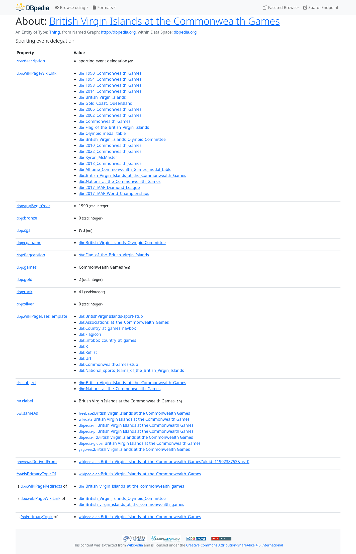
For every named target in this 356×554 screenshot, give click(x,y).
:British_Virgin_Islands (102, 97)
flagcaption (31, 255)
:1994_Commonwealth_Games (110, 79)
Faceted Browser (281, 7)
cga (24, 230)
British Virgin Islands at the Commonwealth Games (164, 21)
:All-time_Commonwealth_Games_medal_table (125, 169)
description (31, 61)
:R (83, 346)
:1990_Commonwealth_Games (110, 73)
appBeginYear (33, 205)
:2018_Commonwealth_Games (110, 163)
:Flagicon (90, 334)
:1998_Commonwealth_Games (110, 85)
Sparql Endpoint (320, 7)
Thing (54, 32)
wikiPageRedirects (41, 486)
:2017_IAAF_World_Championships (114, 193)
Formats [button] (102, 7)
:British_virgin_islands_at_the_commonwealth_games (131, 486)
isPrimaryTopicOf (36, 474)
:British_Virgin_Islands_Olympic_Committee (122, 139)
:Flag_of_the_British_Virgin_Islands (114, 127)
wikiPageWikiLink (36, 73)
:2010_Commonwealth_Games (110, 145)
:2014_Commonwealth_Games (110, 91)
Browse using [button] (70, 7)
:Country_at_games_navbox (107, 328)
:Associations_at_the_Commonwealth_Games (124, 322)
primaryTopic (37, 516)
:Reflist (88, 352)
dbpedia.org (185, 32)
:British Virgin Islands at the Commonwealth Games (134, 413)
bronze (27, 218)
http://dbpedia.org (118, 32)
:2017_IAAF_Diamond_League (109, 187)
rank (24, 291)
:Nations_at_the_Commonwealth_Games (119, 181)
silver (25, 304)
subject (26, 382)
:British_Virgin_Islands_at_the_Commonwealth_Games (132, 175)
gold (24, 279)
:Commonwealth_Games (104, 121)
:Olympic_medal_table (102, 133)
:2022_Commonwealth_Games (110, 151)
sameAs (27, 413)
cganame (29, 242)
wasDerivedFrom (37, 461)
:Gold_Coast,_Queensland (105, 103)
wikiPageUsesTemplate (42, 316)
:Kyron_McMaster (98, 157)
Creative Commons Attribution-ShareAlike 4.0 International (234, 545)
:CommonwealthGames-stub (108, 364)
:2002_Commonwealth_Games (110, 115)
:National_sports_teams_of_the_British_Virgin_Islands (131, 370)
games (27, 267)
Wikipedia (135, 545)
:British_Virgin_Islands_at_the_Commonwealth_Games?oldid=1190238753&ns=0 (164, 461)
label (25, 401)
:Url (85, 358)
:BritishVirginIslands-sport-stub (111, 316)
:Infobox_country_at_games (107, 340)
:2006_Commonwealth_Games (110, 109)
